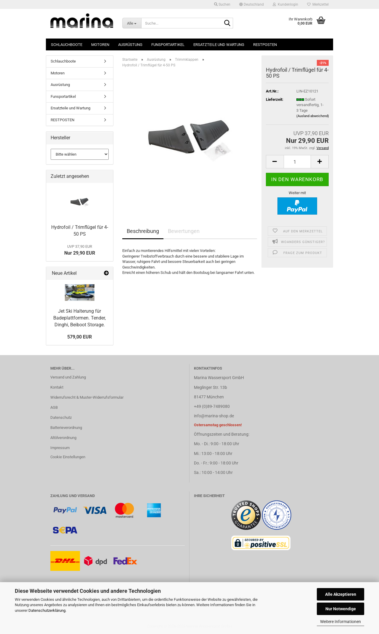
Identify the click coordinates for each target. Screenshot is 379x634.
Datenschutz (61, 417)
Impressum (60, 447)
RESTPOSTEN (265, 44)
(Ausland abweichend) (312, 116)
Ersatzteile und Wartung (218, 44)
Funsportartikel (167, 44)
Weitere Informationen (340, 621)
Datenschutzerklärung (46, 610)
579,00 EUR (79, 337)
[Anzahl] (297, 161)
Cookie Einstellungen (67, 457)
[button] (251, 4)
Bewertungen (184, 231)
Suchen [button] (222, 4)
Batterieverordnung (66, 427)
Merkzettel (318, 4)
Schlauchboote (66, 44)
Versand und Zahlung (68, 377)
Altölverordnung (63, 437)
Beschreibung (143, 231)
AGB (54, 407)
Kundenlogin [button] (285, 4)
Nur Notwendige (340, 608)
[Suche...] (131, 23)
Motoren (100, 44)
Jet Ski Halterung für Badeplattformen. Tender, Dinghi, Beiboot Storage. (79, 318)
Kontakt (56, 387)
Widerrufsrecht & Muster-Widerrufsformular (86, 397)
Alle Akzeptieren (340, 594)
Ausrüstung (130, 44)
